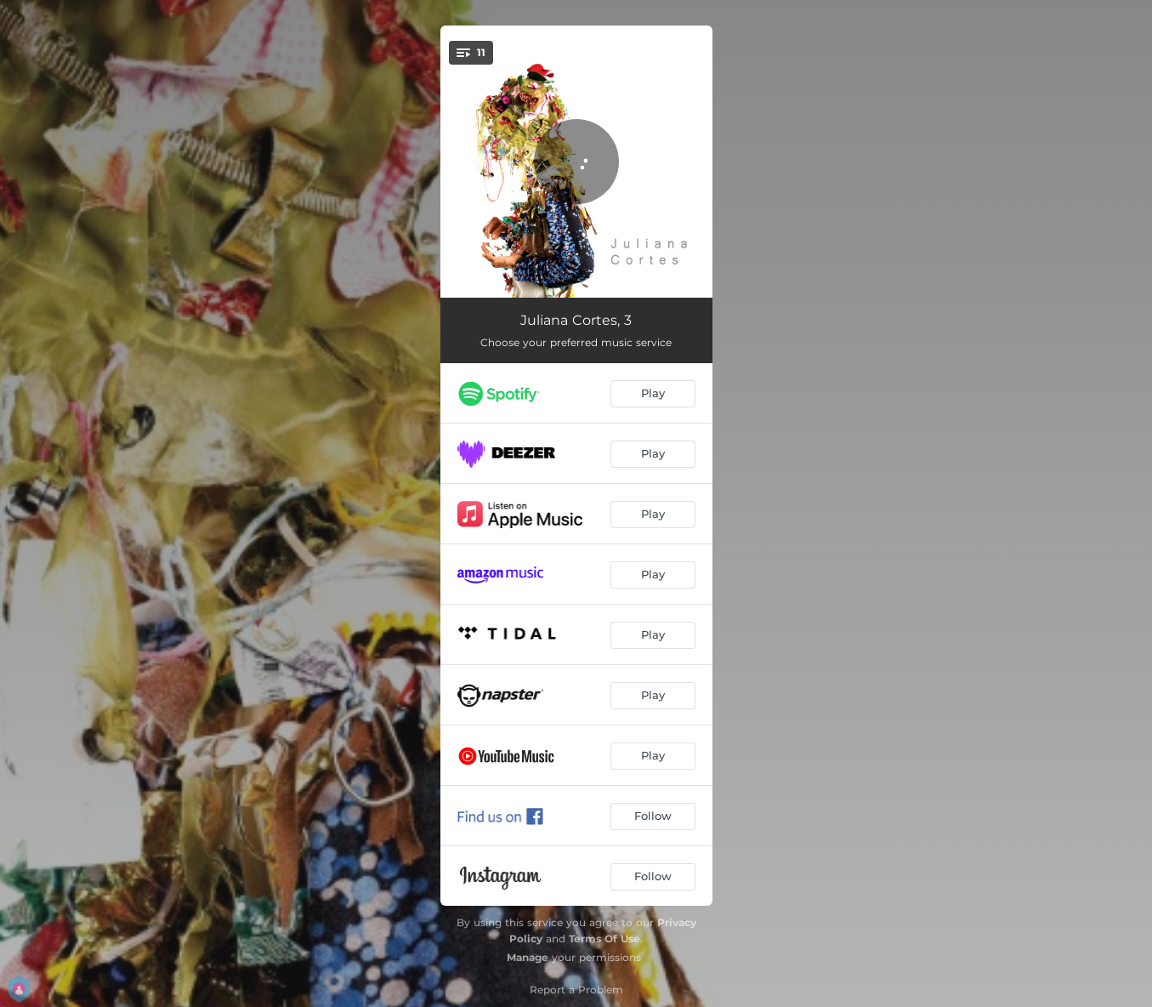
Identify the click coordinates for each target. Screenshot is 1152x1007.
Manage (527, 957)
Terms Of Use (604, 938)
